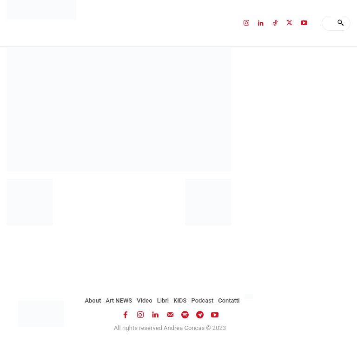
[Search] (340, 23)
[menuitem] (250, 296)
